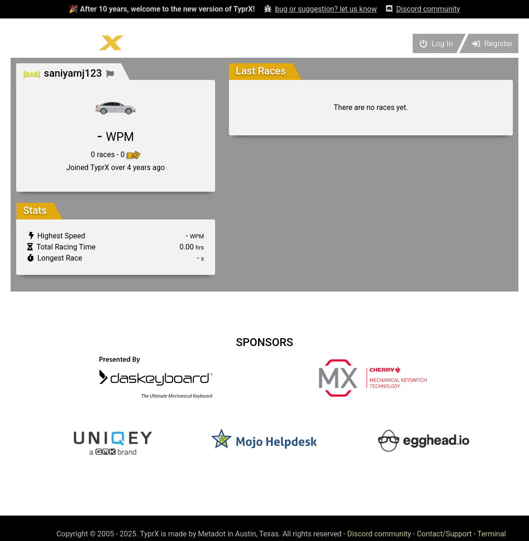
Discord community (379, 533)
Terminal (491, 533)
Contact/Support (444, 533)
